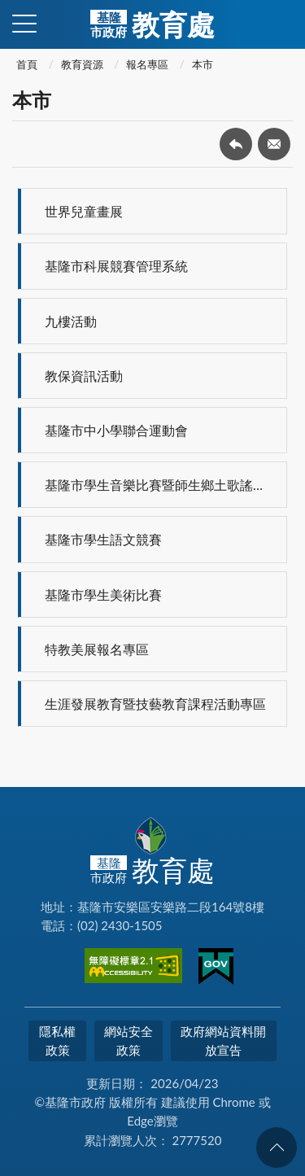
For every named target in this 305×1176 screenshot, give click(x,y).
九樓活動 (71, 321)
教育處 (152, 24)
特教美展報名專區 (97, 649)
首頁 (26, 64)
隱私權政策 (57, 1040)
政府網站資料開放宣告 (223, 1040)
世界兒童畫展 (84, 211)
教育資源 (82, 64)
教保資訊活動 (84, 375)
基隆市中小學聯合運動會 (116, 430)
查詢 (280, 24)
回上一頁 (236, 144)
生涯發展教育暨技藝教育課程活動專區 (155, 703)
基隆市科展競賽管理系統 (116, 265)
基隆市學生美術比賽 (103, 594)
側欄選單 (24, 24)
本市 (202, 64)
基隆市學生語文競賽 (103, 539)
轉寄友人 (274, 144)
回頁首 (276, 1147)
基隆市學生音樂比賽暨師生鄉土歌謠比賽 (162, 484)
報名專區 (147, 64)
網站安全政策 (128, 1040)
